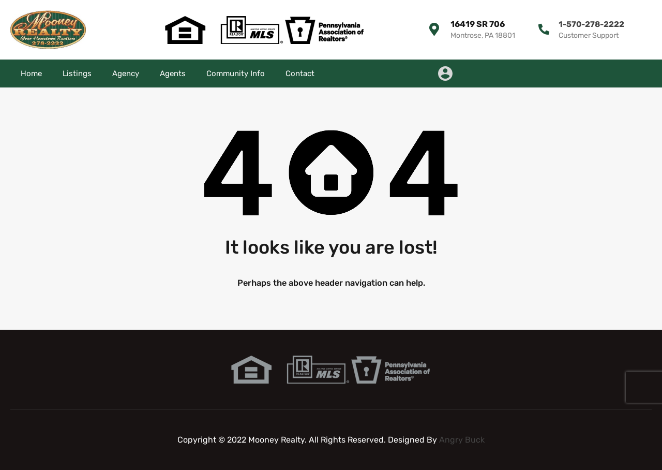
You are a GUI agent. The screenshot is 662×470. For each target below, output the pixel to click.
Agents (173, 73)
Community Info (235, 73)
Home (31, 73)
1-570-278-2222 (590, 24)
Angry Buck (462, 440)
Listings (77, 73)
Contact (299, 73)
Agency (125, 73)
